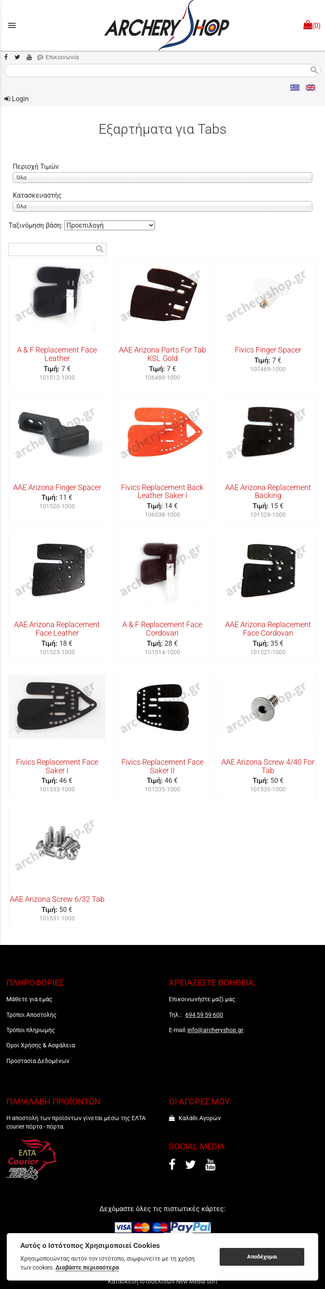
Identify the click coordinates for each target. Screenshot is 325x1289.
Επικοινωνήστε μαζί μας (202, 999)
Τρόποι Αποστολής (31, 1014)
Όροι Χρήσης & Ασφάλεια (40, 1045)
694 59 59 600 (204, 1014)
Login (16, 99)
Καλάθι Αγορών (195, 1118)
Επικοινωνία (58, 57)
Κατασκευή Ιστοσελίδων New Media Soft (163, 1281)
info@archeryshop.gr (215, 1030)
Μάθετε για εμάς (29, 999)
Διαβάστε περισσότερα (87, 1267)
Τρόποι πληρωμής (30, 1030)
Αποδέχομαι (262, 1256)
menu (12, 25)
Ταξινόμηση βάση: (36, 225)
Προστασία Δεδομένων (37, 1061)
